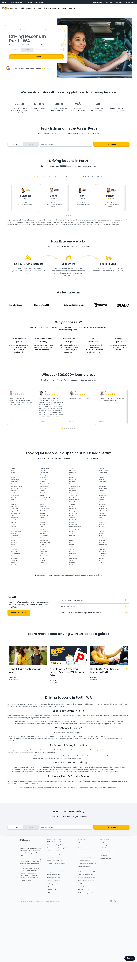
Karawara (72, 475)
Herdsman (102, 491)
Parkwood (72, 506)
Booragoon (102, 542)
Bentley (101, 533)
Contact (80, 848)
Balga (42, 563)
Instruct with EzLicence (16, 2)
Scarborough (15, 508)
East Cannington (45, 508)
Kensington (14, 536)
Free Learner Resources (66, 8)
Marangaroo (15, 551)
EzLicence (12, 677)
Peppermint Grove (75, 527)
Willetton (13, 533)
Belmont (101, 493)
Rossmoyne (44, 475)
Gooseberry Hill (16, 554)
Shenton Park (103, 545)
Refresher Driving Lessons (107, 851)
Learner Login (120, 2)
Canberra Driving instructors (86, 893)
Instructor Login (131, 2)
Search (36, 56)
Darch (13, 540)
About (80, 851)
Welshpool (14, 468)
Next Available (48, 177)
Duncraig (72, 511)
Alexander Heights (16, 486)
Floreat (13, 473)
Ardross (42, 522)
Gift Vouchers (104, 848)
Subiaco (42, 533)
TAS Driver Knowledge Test (55, 860)
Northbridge (44, 515)
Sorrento (101, 499)
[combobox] (49, 50)
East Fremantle (44, 531)
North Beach (102, 538)
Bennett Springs (74, 529)
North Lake (14, 470)
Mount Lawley (103, 508)
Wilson (42, 558)
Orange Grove (15, 513)
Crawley (101, 513)
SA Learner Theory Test (53, 857)
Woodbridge (44, 540)
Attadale (101, 531)
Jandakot (72, 517)
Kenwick (72, 556)
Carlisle (42, 560)
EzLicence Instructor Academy (36, 2)
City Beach (14, 524)
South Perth (43, 493)
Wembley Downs (104, 554)
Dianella (13, 504)
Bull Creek (14, 506)
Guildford (72, 547)
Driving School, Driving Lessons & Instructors (29, 30)
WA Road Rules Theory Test (55, 854)
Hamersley (102, 549)
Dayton (71, 540)
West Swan (72, 468)
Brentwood (14, 475)
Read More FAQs (18, 613)
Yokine (71, 533)
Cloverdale (72, 508)
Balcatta (42, 495)
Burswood (72, 484)
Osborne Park (15, 547)
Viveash (13, 556)
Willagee (43, 482)
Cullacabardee (103, 511)
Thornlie (101, 502)
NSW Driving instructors (54, 875)
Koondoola (102, 551)
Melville (101, 536)
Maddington (102, 504)
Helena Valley (44, 468)
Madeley (43, 565)
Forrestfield (14, 520)
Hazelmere (43, 520)
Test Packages (104, 845)
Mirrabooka (102, 495)
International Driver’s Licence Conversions (108, 854)
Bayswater (14, 482)
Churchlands (15, 565)
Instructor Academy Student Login (103, 2)
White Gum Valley (74, 486)
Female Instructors (72, 177)
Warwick (13, 563)
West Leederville (16, 538)
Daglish (13, 477)
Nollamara (102, 477)
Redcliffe (101, 484)
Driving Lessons (26, 8)
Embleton (43, 524)
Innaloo (71, 515)
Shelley (71, 522)
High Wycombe (45, 497)
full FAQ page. (15, 607)
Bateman (72, 488)
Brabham (72, 565)
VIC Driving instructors (53, 878)
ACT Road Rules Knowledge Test (56, 863)
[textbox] (48, 50)
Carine (71, 549)
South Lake (102, 468)
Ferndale (43, 545)
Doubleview (73, 491)
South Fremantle (16, 531)
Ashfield (71, 538)
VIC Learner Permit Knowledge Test (57, 848)
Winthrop (13, 545)
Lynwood (101, 563)
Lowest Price (59, 177)
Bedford (72, 477)
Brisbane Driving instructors (86, 881)
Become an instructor (84, 860)
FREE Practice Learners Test (55, 842)
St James (43, 477)
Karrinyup (14, 549)
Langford (101, 506)
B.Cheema (25, 195)
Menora (101, 527)
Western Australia (50, 30)
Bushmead (102, 540)
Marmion (13, 502)
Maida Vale (14, 488)
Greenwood (44, 536)
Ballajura (101, 524)
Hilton (42, 554)
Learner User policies (84, 866)
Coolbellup (102, 556)
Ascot (71, 560)
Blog (79, 845)
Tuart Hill (13, 529)
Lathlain (13, 499)
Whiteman (72, 504)
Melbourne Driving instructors (86, 878)
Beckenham (102, 482)
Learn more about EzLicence (86, 854)
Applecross (14, 558)
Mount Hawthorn (16, 493)
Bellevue (43, 513)
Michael (110, 195)
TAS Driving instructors (53, 890)
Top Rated (37, 177)
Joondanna (102, 486)
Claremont (102, 497)
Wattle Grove (44, 486)
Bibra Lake (72, 502)
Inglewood (14, 511)
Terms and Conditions (52, 901)
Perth (100, 517)
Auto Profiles (85, 177)
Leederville (14, 517)
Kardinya (72, 531)
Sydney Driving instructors (86, 875)
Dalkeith (71, 545)
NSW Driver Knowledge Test (55, 845)
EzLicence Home (9, 8)
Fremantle (102, 520)
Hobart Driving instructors (85, 890)
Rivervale (14, 560)
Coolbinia (43, 538)
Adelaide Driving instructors (86, 887)
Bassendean (73, 524)
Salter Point (43, 506)
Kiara (41, 502)
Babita (54, 195)
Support (3, 2)
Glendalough (15, 479)
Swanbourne (73, 558)
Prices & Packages (49, 8)
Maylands (72, 493)
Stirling (101, 560)
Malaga (13, 497)
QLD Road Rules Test (53, 851)
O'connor (43, 470)
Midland (13, 527)
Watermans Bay (74, 499)
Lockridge (43, 499)
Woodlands (102, 515)
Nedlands (43, 491)
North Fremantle (45, 542)
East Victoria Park (45, 484)
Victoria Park (44, 473)
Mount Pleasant (103, 488)
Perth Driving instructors (85, 884)
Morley (42, 504)
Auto (15, 50)
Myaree (71, 497)
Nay (82, 195)
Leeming (72, 482)
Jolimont (13, 515)
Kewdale (101, 479)
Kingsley (72, 563)
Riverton (13, 491)
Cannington (73, 470)
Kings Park (43, 479)
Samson (42, 517)
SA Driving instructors (53, 887)
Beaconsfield (103, 473)
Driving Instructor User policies (87, 863)
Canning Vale (44, 556)
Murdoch (13, 522)
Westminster (73, 495)
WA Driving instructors (53, 884)
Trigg (100, 547)
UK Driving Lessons (105, 858)
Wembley (102, 558)
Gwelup (42, 549)
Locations (37, 8)
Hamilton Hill (73, 520)
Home (11, 30)
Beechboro (73, 473)
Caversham (102, 529)
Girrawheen (44, 551)
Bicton (71, 542)
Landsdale (72, 479)
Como (13, 484)
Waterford (72, 554)
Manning (43, 527)
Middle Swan (15, 542)
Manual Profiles (97, 177)
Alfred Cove (73, 513)
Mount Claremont (104, 470)
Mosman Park (44, 488)
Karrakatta (102, 475)
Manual (26, 50)
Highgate (43, 529)
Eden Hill (42, 511)
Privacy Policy (40, 901)
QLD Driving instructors (53, 881)
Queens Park (44, 547)
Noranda (72, 551)
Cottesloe (102, 522)
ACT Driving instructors (53, 893)
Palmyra (72, 536)
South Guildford (16, 495)
